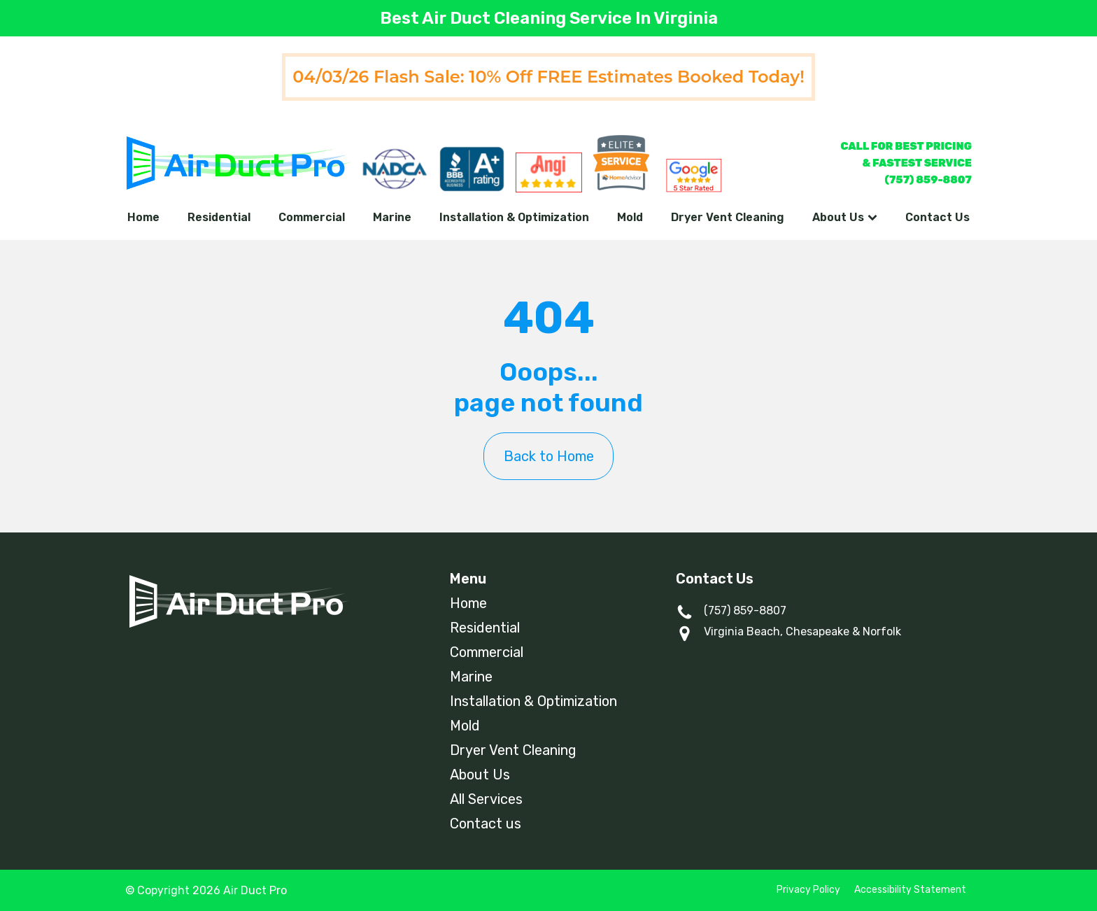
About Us (844, 217)
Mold (630, 217)
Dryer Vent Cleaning (727, 217)
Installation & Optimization (514, 217)
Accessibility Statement (910, 890)
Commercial (311, 217)
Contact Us (937, 217)
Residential (218, 217)
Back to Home (549, 456)
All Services (486, 799)
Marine (392, 217)
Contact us (485, 823)
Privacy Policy (808, 890)
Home (143, 217)
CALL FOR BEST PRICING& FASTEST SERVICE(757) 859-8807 (906, 163)
